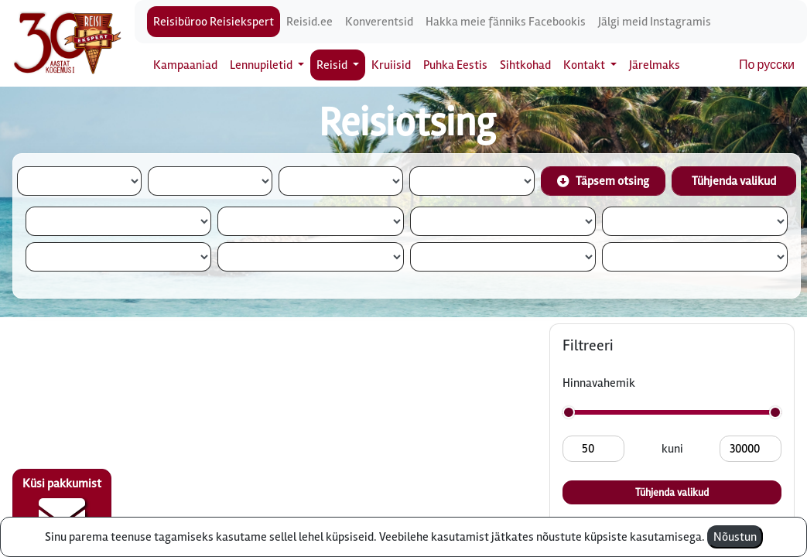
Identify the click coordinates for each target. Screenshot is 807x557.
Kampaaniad (185, 65)
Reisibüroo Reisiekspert (213, 21)
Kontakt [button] (585, 65)
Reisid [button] (333, 65)
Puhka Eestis (455, 65)
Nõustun (735, 537)
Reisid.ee (309, 21)
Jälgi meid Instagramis (654, 21)
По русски (767, 65)
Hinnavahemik (599, 383)
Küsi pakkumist (61, 507)
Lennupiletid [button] (262, 65)
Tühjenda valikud (734, 181)
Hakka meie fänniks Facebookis (506, 21)
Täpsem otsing (603, 181)
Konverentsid (379, 21)
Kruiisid (391, 65)
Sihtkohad (525, 65)
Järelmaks (654, 65)
